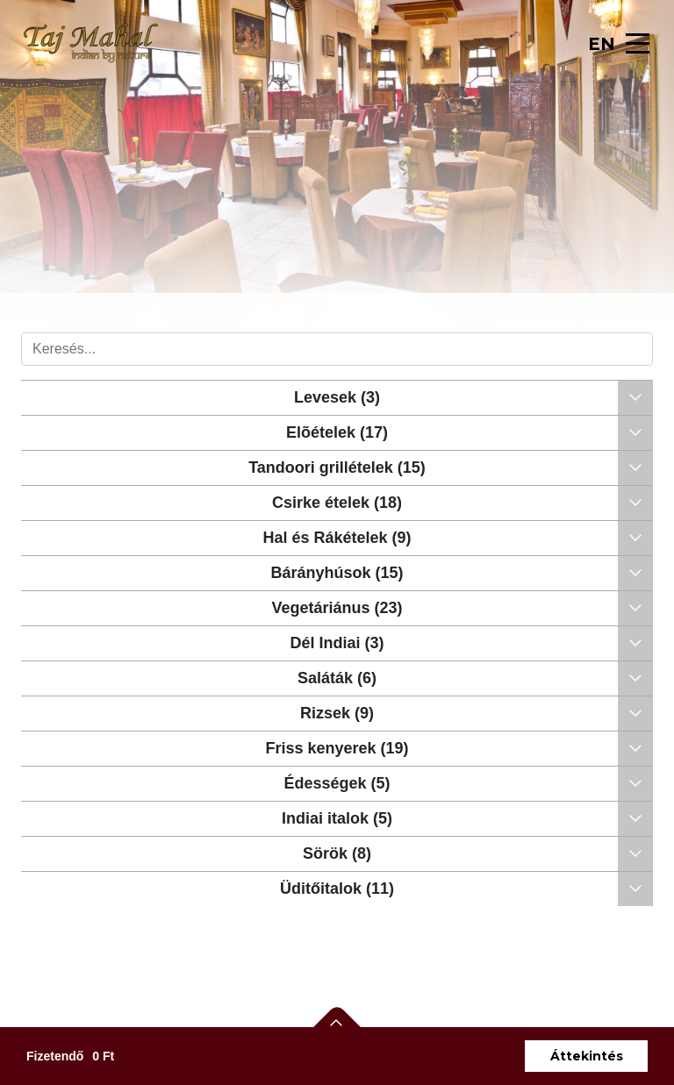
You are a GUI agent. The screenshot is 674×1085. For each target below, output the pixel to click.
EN (601, 43)
